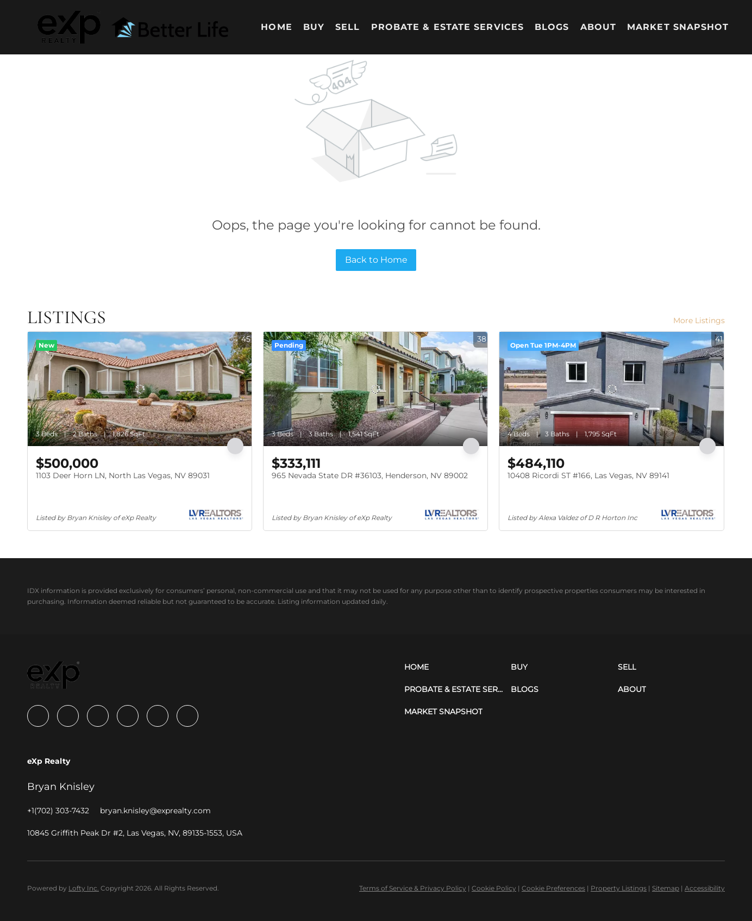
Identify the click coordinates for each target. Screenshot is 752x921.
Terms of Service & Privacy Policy (412, 888)
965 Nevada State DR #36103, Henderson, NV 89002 (370, 475)
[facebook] (38, 716)
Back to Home (376, 260)
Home (276, 27)
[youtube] (157, 716)
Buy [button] (313, 27)
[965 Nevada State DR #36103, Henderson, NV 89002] (375, 389)
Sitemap (665, 888)
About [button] (598, 27)
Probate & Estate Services (447, 27)
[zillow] (98, 716)
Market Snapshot (678, 27)
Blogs (552, 27)
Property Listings (619, 888)
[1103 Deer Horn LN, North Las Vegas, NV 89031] (140, 389)
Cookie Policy (494, 888)
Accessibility (705, 888)
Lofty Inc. (83, 888)
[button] (69, 27)
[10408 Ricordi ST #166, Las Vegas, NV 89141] (611, 389)
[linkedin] (68, 716)
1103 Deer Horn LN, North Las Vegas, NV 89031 (123, 475)
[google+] (187, 716)
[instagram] (128, 716)
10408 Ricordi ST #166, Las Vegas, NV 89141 (588, 475)
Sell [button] (347, 27)
